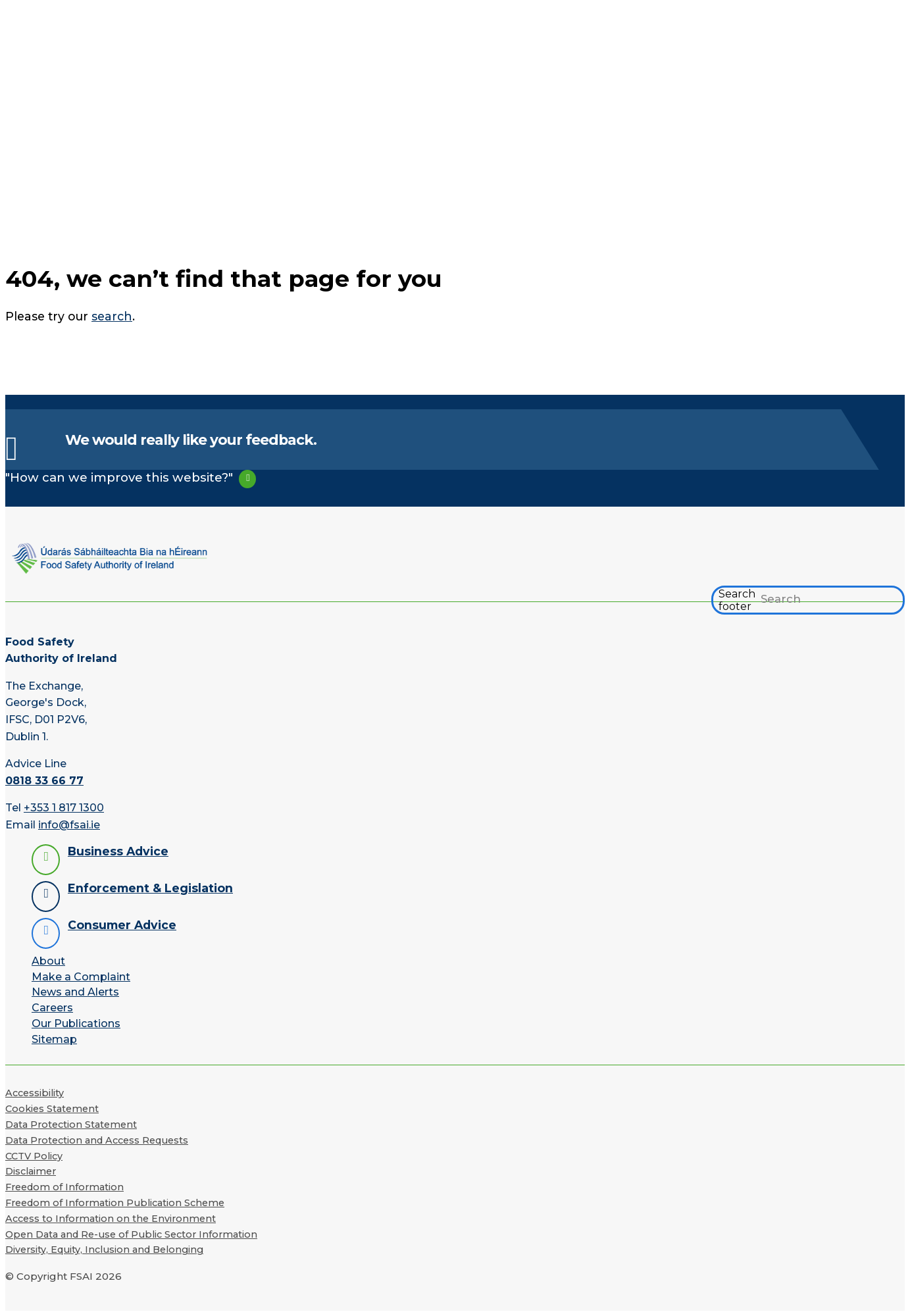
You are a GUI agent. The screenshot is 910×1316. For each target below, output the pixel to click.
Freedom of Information (64, 1187)
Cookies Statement (52, 1109)
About (48, 961)
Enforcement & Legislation (150, 888)
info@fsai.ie (69, 825)
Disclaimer (30, 1171)
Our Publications (76, 1023)
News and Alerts (75, 992)
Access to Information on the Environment (110, 1219)
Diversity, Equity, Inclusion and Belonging (104, 1249)
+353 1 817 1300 (64, 807)
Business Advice (118, 851)
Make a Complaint (81, 977)
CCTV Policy (34, 1156)
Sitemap (54, 1039)
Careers (52, 1007)
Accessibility (34, 1093)
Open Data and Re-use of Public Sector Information (131, 1234)
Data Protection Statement (71, 1124)
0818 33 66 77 (44, 780)
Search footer (737, 600)
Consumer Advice (122, 925)
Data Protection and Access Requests (96, 1140)
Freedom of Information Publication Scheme (114, 1203)
